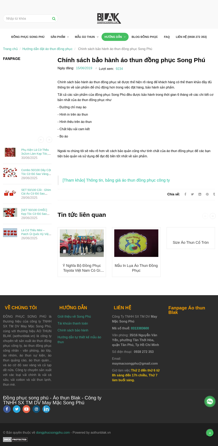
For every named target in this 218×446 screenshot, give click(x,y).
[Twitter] (192, 194)
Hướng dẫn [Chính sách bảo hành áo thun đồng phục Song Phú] (114, 36)
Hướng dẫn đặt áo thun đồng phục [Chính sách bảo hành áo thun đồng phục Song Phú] (47, 49)
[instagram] (36, 409)
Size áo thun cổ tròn (191, 243)
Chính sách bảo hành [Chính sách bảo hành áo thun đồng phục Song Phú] (73, 330)
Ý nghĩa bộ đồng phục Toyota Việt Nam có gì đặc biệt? (82, 270)
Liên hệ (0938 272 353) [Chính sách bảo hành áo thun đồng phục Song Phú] (191, 36)
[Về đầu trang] (210, 433)
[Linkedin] (199, 194)
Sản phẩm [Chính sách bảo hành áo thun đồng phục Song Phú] (58, 36)
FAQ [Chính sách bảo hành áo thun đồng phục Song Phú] (167, 36)
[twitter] (16, 409)
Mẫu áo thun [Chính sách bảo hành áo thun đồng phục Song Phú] (85, 36)
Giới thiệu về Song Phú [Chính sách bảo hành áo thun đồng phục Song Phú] (74, 316)
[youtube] (26, 409)
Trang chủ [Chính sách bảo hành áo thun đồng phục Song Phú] (10, 49)
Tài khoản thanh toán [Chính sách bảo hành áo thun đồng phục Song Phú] (73, 323)
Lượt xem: (106, 68)
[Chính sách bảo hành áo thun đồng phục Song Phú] (116, 180)
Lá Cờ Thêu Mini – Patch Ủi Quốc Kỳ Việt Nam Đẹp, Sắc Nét (35, 234)
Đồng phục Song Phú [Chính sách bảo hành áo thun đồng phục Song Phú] (27, 36)
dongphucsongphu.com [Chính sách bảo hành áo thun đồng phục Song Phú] (53, 432)
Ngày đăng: (66, 68)
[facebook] (7, 409)
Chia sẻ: (173, 194)
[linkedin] (46, 409)
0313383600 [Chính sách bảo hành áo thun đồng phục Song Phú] (140, 328)
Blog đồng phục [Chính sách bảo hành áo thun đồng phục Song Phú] (145, 36)
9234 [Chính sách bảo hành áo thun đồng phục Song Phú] (119, 68)
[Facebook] (185, 194)
